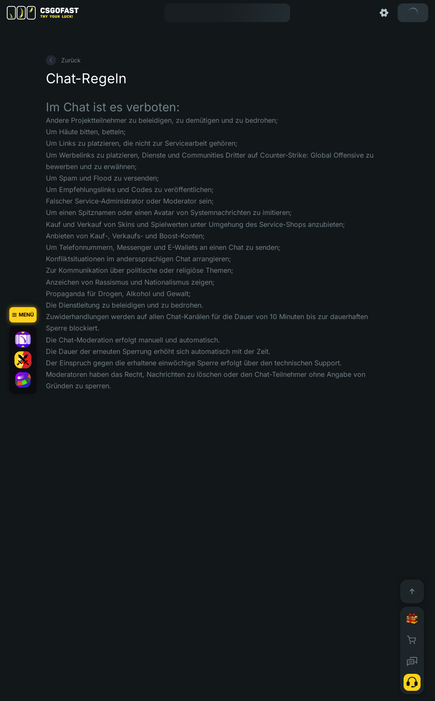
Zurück (63, 60)
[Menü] (23, 314)
